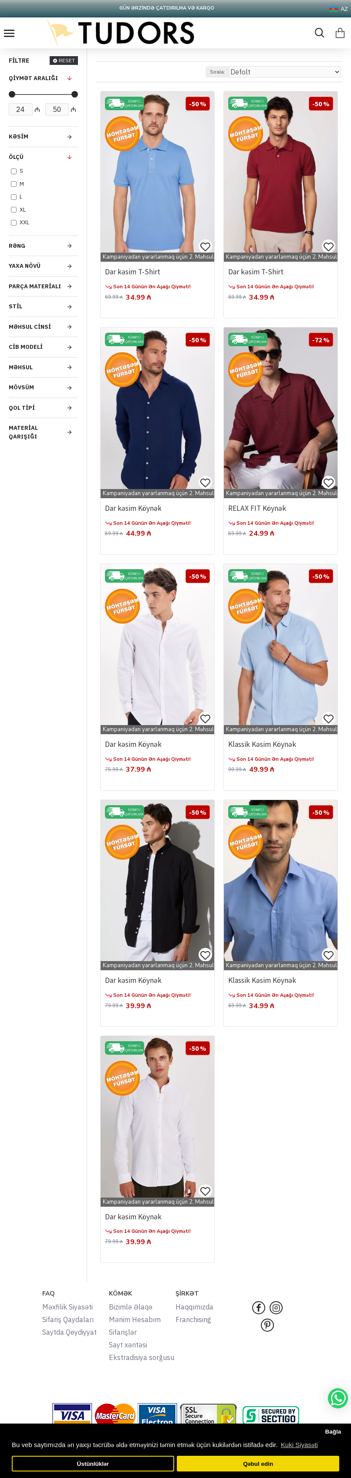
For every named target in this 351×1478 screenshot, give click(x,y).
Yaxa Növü (24, 266)
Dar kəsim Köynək (134, 508)
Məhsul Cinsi (30, 327)
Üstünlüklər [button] (93, 1464)
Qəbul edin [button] (258, 1464)
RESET (67, 60)
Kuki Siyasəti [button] (299, 1444)
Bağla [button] (333, 1431)
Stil (15, 306)
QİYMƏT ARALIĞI (33, 78)
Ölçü (16, 157)
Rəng (17, 246)
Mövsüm (21, 387)
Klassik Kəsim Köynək (264, 745)
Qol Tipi (22, 408)
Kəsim (18, 136)
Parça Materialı (35, 286)
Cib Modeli (26, 347)
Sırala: (217, 71)
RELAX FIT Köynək (258, 508)
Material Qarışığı (23, 432)
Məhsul (21, 367)
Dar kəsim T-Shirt (133, 272)
